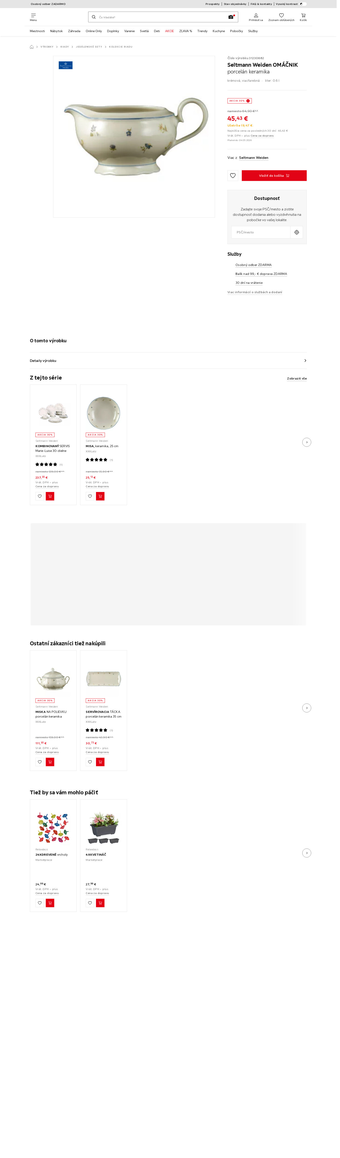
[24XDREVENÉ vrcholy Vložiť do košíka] (50, 903)
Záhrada (74, 31)
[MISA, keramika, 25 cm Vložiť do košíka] (100, 496)
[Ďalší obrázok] (306, 442)
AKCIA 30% (236, 100)
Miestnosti (37, 31)
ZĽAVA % (185, 31)
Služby (253, 31)
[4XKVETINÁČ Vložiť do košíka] (100, 903)
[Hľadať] (93, 17)
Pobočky (236, 31)
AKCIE (169, 31)
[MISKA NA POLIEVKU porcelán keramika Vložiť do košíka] (50, 762)
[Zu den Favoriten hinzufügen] (232, 175)
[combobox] (261, 232)
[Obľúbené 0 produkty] (281, 17)
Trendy (202, 31)
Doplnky (113, 31)
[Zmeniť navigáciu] (33, 17)
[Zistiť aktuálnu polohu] (296, 232)
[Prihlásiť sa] (256, 17)
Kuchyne (219, 31)
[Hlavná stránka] (31, 47)
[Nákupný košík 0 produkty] (303, 17)
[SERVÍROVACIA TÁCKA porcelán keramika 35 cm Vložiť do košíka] (100, 762)
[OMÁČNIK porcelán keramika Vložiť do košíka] (274, 175)
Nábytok (56, 31)
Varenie (129, 31)
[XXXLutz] (62, 17)
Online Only (94, 31)
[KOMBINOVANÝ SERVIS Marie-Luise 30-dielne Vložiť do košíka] (50, 496)
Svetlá (144, 31)
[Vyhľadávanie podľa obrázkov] (230, 17)
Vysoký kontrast (291, 4)
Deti (157, 31)
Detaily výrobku (43, 360)
